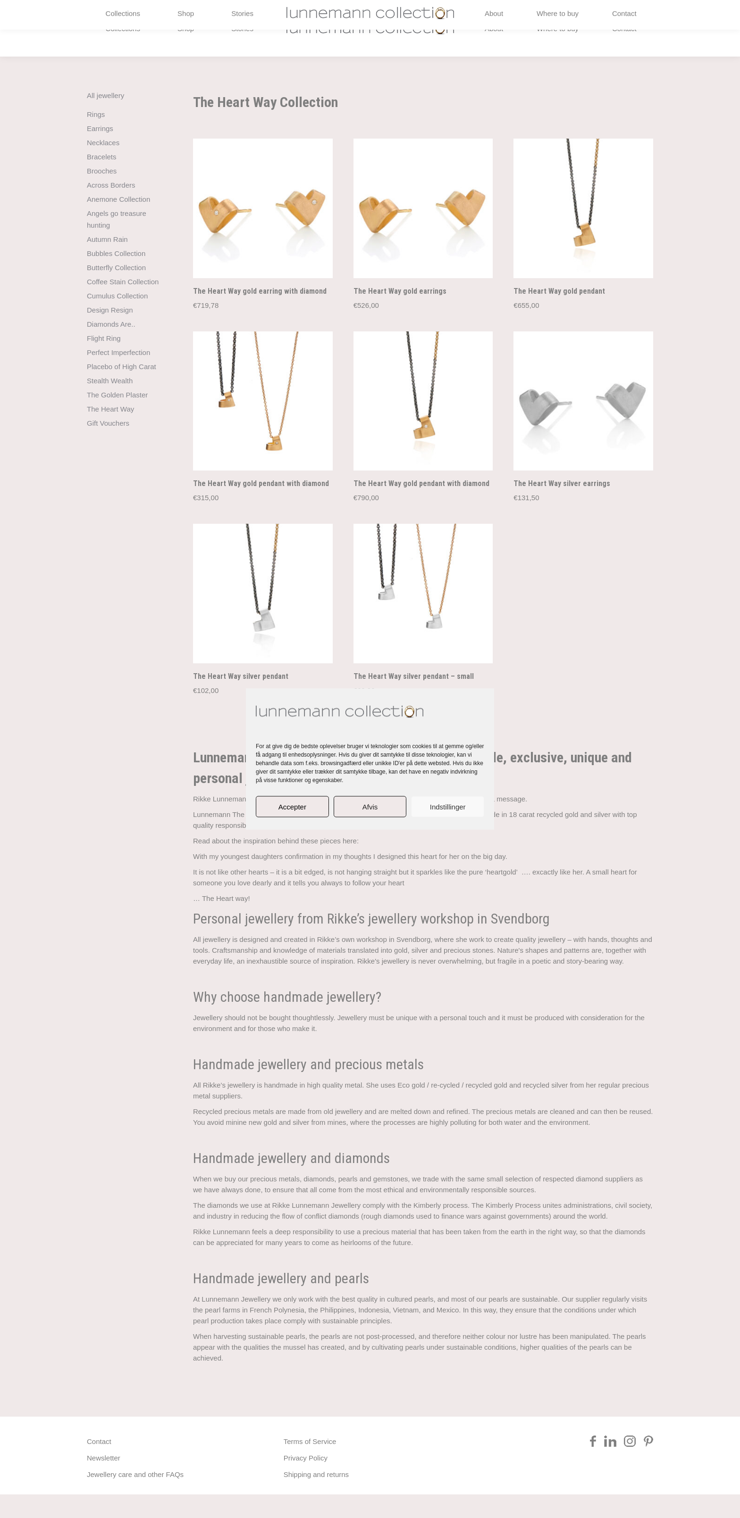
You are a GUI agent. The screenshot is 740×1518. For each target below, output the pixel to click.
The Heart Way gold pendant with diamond (261, 507)
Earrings (100, 152)
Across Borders (111, 209)
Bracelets (102, 180)
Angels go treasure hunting (116, 243)
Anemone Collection (118, 223)
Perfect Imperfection (118, 376)
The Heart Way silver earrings (561, 507)
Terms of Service (310, 1465)
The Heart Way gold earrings (399, 314)
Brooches (102, 194)
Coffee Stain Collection (123, 305)
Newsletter (103, 1481)
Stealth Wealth (110, 404)
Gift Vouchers (108, 447)
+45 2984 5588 (117, 11)
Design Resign (110, 334)
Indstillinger (448, 806)
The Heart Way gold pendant (559, 314)
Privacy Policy (306, 1481)
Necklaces (103, 166)
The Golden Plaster (117, 418)
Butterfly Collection (116, 291)
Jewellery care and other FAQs (135, 1498)
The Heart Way (110, 433)
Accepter (292, 806)
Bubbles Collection (116, 277)
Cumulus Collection (117, 319)
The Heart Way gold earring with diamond (260, 314)
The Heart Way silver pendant (240, 699)
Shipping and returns (316, 1498)
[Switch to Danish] (608, 11)
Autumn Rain (107, 263)
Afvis (370, 806)
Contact (99, 1465)
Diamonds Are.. (111, 348)
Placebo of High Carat (121, 390)
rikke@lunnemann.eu (555, 11)
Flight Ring (104, 362)
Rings (96, 138)
